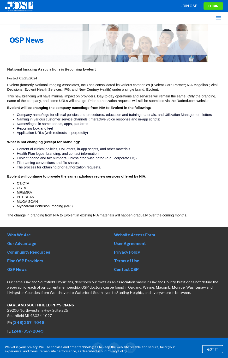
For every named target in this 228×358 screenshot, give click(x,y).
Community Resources (28, 252)
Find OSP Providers (25, 261)
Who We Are (19, 235)
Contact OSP (126, 269)
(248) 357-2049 (27, 331)
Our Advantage (21, 243)
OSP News (17, 269)
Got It (212, 353)
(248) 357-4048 (28, 322)
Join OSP (189, 6)
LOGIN (213, 6)
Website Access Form (134, 235)
